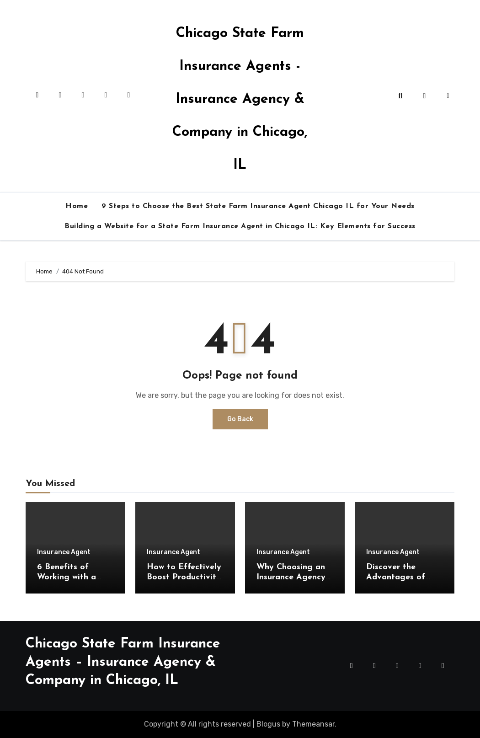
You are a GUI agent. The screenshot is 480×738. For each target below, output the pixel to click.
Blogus (268, 724)
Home (76, 206)
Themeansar (313, 724)
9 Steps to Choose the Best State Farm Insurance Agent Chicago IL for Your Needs (258, 206)
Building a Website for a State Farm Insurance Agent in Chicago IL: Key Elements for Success (240, 226)
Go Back (240, 419)
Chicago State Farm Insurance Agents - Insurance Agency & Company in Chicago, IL (239, 99)
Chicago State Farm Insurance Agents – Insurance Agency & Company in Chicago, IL (123, 662)
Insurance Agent (64, 552)
